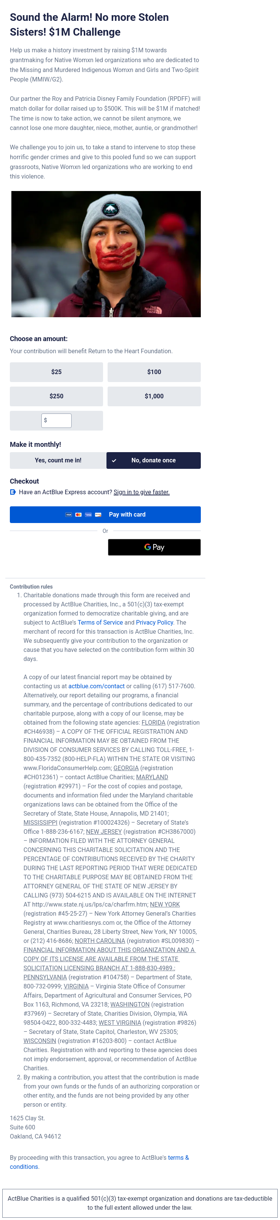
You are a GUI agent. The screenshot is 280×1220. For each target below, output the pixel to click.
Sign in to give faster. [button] (142, 492)
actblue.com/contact (97, 686)
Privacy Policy (154, 622)
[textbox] (59, 420)
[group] (105, 396)
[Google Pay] (154, 547)
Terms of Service (100, 622)
